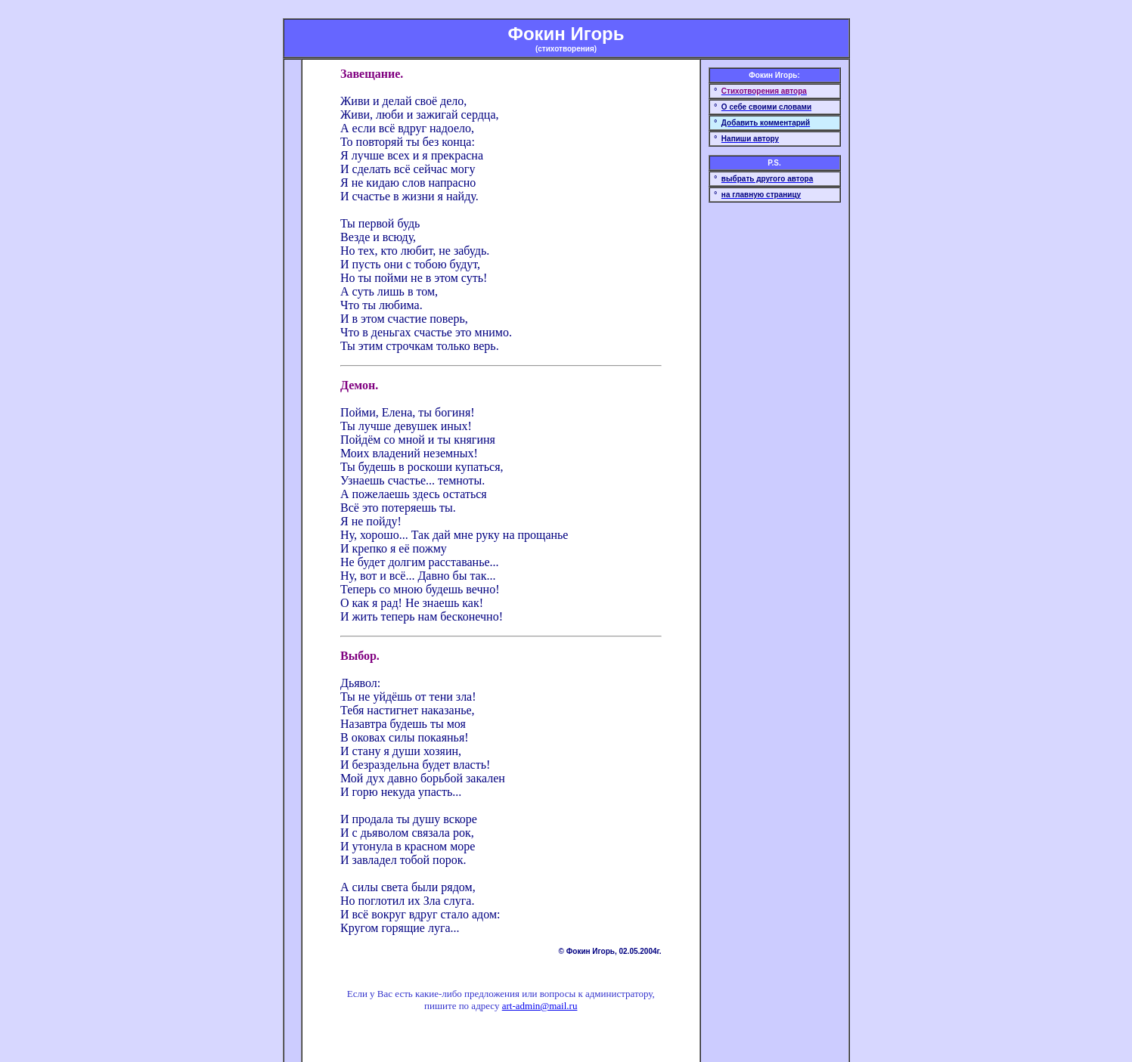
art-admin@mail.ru (540, 1005)
